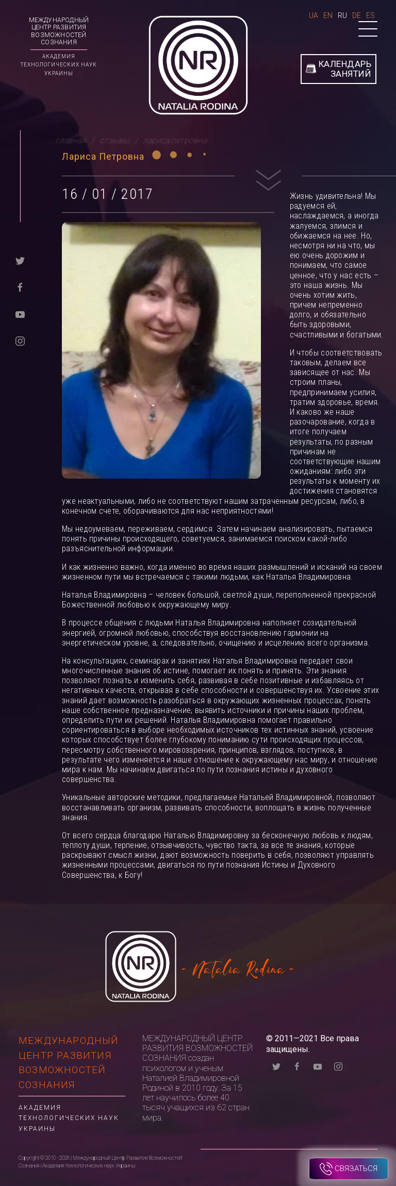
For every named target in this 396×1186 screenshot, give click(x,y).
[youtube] (20, 313)
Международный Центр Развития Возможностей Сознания (59, 31)
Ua (313, 15)
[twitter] (20, 260)
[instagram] (20, 340)
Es (370, 15)
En (328, 15)
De (356, 15)
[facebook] (20, 287)
